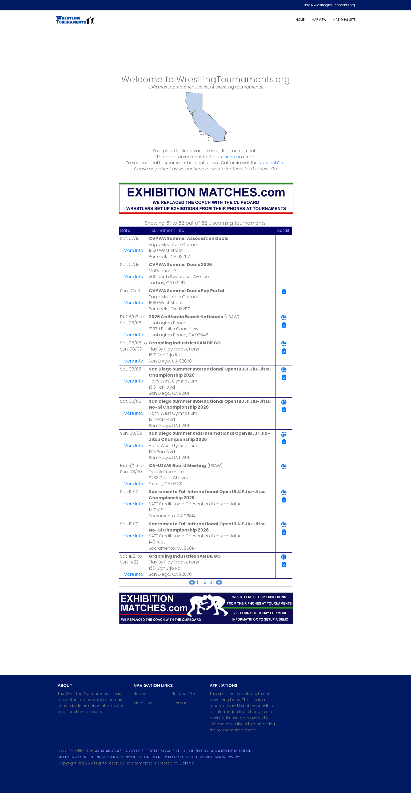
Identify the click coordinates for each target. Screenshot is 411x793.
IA (184, 751)
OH (134, 757)
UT (196, 757)
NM (116, 757)
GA (167, 751)
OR (146, 757)
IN (196, 751)
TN (186, 757)
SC (174, 757)
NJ (110, 757)
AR (108, 751)
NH (104, 757)
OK (140, 757)
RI (169, 757)
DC (144, 751)
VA (202, 757)
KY (206, 751)
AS (113, 751)
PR (158, 757)
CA (125, 751)
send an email (239, 157)
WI (224, 757)
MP (67, 757)
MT (80, 757)
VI (207, 757)
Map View (319, 19)
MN (249, 751)
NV (122, 757)
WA (218, 757)
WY (237, 757)
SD (180, 757)
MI (243, 751)
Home (300, 19)
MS (74, 757)
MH (237, 751)
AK (97, 751)
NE (99, 757)
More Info (133, 250)
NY (128, 757)
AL (103, 751)
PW (164, 757)
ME (230, 751)
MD (224, 751)
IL (192, 751)
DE (151, 751)
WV (230, 757)
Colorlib (186, 763)
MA (217, 751)
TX (191, 757)
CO (132, 751)
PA (152, 757)
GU (174, 751)
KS (201, 751)
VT (212, 757)
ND (92, 757)
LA (211, 751)
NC (86, 757)
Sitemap (179, 703)
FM (161, 751)
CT (138, 751)
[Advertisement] (205, 53)
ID (188, 751)
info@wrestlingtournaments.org (329, 5)
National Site (344, 19)
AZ (119, 751)
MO (61, 757)
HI (179, 751)
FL (156, 751)
